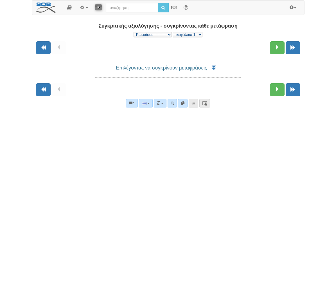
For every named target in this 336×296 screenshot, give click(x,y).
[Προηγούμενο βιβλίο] (43, 47)
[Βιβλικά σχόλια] (132, 103)
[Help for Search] (186, 7)
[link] (183, 103)
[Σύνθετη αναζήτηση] (172, 103)
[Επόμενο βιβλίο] (293, 47)
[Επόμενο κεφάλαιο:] (277, 47)
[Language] (146, 103)
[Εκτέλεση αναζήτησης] (163, 7)
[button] (69, 8)
